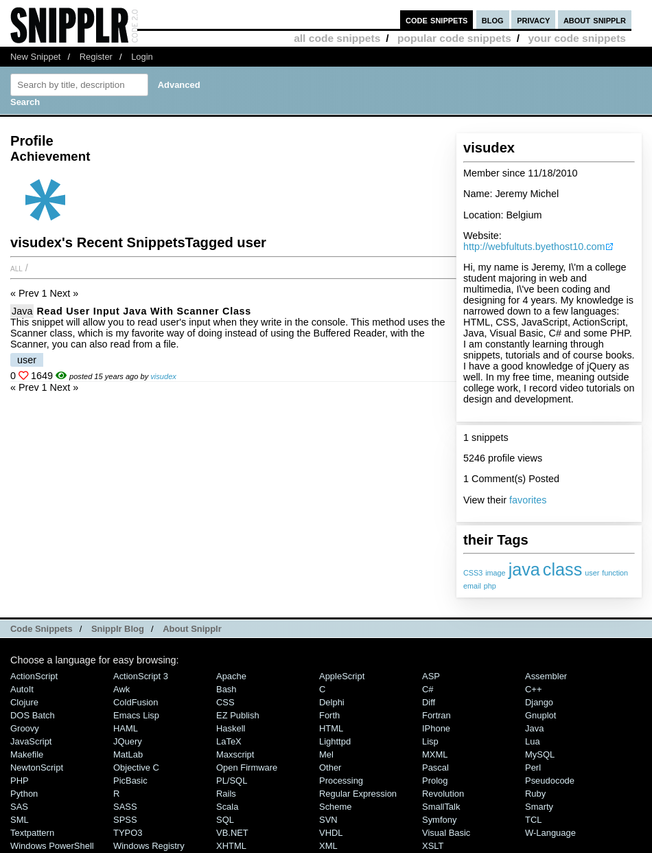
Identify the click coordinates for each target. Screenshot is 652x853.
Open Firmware (246, 767)
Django (539, 702)
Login (142, 57)
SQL (225, 820)
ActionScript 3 (140, 676)
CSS (225, 702)
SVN (328, 820)
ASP (431, 676)
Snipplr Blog (117, 629)
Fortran (436, 715)
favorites (527, 499)
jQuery (127, 741)
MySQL (540, 754)
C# (428, 689)
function (615, 573)
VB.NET (232, 833)
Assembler (546, 676)
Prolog (434, 780)
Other (330, 767)
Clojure (24, 702)
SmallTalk (441, 806)
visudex (163, 376)
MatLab (128, 754)
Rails (226, 793)
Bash (226, 689)
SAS (19, 806)
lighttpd (335, 741)
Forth (329, 715)
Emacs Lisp (136, 715)
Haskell (230, 728)
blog (493, 19)
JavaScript (30, 741)
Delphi (332, 702)
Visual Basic (446, 833)
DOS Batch (32, 715)
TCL (533, 820)
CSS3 (472, 573)
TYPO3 (127, 833)
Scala (227, 806)
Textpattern (32, 833)
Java (22, 311)
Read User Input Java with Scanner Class (143, 311)
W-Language (550, 833)
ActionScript (34, 676)
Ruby (535, 793)
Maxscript (235, 754)
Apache (231, 676)
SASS (125, 806)
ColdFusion (136, 702)
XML (328, 846)
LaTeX (229, 741)
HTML (331, 728)
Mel (326, 754)
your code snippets (577, 38)
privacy (533, 19)
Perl (533, 767)
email (472, 586)
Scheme (335, 806)
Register (96, 57)
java (524, 569)
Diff (428, 702)
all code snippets (337, 38)
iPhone (436, 728)
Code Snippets (41, 629)
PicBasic (130, 780)
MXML (434, 754)
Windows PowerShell (52, 846)
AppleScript (341, 676)
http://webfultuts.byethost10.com (534, 246)
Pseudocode (549, 780)
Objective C (136, 767)
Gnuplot (540, 715)
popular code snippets (454, 38)
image (495, 573)
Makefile (26, 754)
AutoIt (22, 689)
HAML (125, 728)
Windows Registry (149, 846)
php (490, 586)
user (592, 573)
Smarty (539, 806)
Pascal (435, 767)
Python (24, 793)
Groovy (24, 728)
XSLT (432, 846)
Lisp (430, 741)
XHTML (231, 846)
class (562, 569)
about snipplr (594, 19)
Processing (341, 780)
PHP (19, 780)
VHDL (331, 833)
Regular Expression (358, 793)
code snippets (437, 19)
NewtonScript (36, 767)
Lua (532, 741)
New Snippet (35, 57)
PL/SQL (231, 780)
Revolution (443, 793)
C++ (533, 689)
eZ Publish (237, 715)
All (16, 267)
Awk (121, 689)
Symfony (439, 820)
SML (19, 820)
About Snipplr (192, 629)
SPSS (125, 820)
